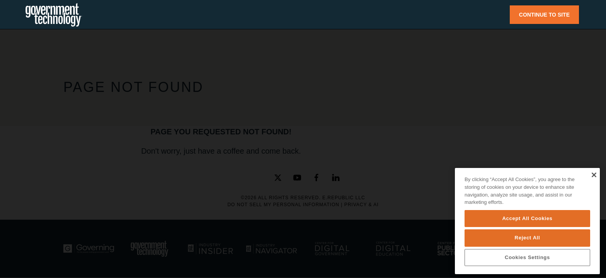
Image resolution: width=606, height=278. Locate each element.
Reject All (527, 238)
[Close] (594, 175)
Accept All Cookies (527, 218)
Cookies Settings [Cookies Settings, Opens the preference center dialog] (527, 257)
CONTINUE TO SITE (544, 15)
